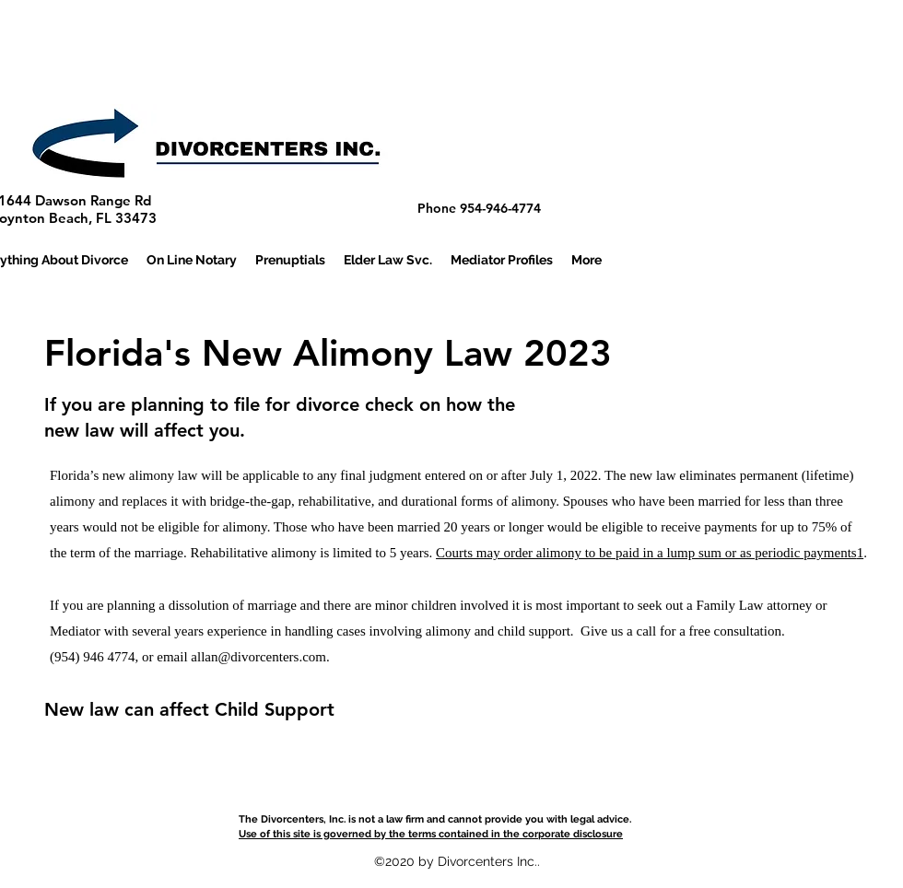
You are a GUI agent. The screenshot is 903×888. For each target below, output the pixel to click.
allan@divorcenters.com (258, 656)
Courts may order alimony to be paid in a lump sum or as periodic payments (646, 552)
